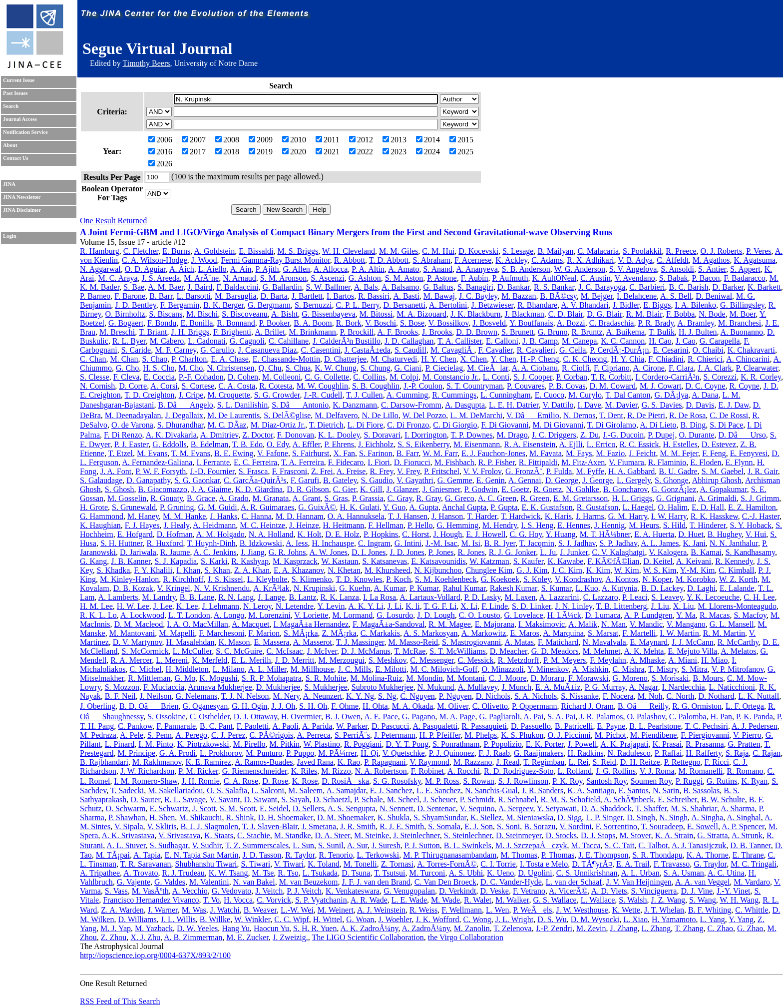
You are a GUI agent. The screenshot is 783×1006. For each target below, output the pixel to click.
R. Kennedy (734, 561)
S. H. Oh (313, 706)
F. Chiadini (666, 359)
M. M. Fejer (679, 453)
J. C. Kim (567, 570)
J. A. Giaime (211, 489)
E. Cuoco (550, 395)
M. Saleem (305, 790)
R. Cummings (454, 395)
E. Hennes (573, 525)
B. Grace (201, 498)
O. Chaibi (708, 350)
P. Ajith (267, 269)
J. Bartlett (307, 296)
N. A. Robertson (381, 771)
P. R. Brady (656, 323)
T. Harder (482, 516)
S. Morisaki (670, 678)
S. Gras (336, 498)
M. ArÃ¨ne (201, 278)
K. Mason (234, 642)
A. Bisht (284, 314)
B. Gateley (340, 480)
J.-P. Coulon (422, 386)
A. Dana (705, 395)
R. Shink (240, 817)
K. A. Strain (674, 835)
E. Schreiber (677, 799)
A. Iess (297, 543)
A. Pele (131, 735)
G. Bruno (553, 332)
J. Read (507, 762)
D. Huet (691, 534)
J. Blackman (524, 314)
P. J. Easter (131, 444)
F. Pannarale (176, 726)
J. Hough (447, 534)
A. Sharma (738, 808)
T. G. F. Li (439, 606)
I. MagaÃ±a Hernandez (311, 624)
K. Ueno (500, 873)
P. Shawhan (126, 817)
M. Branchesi (739, 323)
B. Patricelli (574, 726)
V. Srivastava (179, 835)
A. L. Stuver (125, 845)
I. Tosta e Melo (544, 864)
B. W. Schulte (723, 799)
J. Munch (517, 687)
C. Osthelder (210, 716)
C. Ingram (374, 543)
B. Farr (407, 453)
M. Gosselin (126, 498)
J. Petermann (394, 735)
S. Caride (136, 350)
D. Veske (494, 891)
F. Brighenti (232, 332)
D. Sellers (308, 808)
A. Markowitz (483, 633)
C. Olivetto (490, 706)
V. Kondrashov (578, 579)
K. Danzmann (355, 405)
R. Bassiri (374, 296)
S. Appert (745, 269)
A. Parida (317, 726)
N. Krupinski (315, 588)
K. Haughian (100, 525)
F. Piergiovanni (705, 735)
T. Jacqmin (536, 543)
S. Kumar (556, 588)
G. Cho (127, 368)
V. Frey (408, 471)
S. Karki (214, 561)
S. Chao (154, 359)
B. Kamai (706, 552)
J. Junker (574, 552)
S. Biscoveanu (245, 314)
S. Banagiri (475, 287)
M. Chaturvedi (394, 359)
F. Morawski (588, 678)
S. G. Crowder (277, 395)
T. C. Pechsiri (706, 726)
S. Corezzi (720, 377)
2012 (361, 139)
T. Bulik (662, 332)
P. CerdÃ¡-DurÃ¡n (619, 350)
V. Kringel (173, 588)
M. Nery (286, 696)
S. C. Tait (620, 845)
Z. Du (589, 435)
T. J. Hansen (407, 516)
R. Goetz (547, 489)
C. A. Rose (241, 781)
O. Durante (696, 435)
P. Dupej (661, 435)
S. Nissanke (580, 696)
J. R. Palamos (601, 716)
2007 (194, 139)
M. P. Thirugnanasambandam (449, 855)
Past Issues (15, 93)
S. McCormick (145, 651)
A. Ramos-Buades (264, 762)
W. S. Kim (659, 570)
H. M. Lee (96, 606)
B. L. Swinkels (467, 845)
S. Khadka (113, 570)
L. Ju (548, 552)
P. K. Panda (754, 716)
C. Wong (477, 919)
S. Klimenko (312, 579)
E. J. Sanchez (391, 790)
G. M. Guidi (217, 507)
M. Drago (512, 435)
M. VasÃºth (150, 891)
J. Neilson (156, 696)
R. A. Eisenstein (529, 444)
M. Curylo (585, 395)
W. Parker (352, 726)
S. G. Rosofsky (397, 781)
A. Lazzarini (559, 597)
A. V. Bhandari (584, 305)
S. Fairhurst (311, 453)
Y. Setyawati (557, 808)
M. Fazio (610, 453)
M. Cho (190, 368)
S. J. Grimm (760, 498)
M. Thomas (518, 855)
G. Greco (459, 498)
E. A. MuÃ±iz (558, 687)
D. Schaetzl (331, 799)
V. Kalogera (668, 552)
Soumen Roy (651, 781)
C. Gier (344, 489)
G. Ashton (365, 278)
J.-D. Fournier (212, 471)
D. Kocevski (478, 251)
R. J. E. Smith (402, 826)
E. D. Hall (708, 507)
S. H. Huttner (121, 543)
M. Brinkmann (312, 332)
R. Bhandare (537, 305)
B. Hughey (725, 534)
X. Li (468, 606)
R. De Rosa (687, 415)
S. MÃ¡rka (301, 633)
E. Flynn (739, 462)
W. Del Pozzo (424, 415)
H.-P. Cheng (539, 359)
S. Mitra (694, 669)
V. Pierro (747, 735)
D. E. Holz (343, 534)
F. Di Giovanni (504, 425)
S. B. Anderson (526, 269)
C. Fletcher (140, 251)
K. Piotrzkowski (203, 744)
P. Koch (398, 579)
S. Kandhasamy (750, 552)
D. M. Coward (612, 386)
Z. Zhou (114, 937)
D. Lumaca (603, 615)
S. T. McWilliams (457, 651)
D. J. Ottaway (255, 716)
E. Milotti (390, 669)
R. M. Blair (644, 314)
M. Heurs (644, 525)
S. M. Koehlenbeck (446, 579)
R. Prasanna (705, 744)
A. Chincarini (748, 359)
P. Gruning (177, 507)
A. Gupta (423, 507)
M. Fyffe (590, 471)
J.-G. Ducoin (623, 435)
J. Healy (176, 525)
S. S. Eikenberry (423, 444)
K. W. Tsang (228, 873)
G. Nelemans (197, 696)
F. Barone (129, 296)
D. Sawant (261, 799)
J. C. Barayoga (601, 287)
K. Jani (694, 543)
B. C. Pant (216, 726)
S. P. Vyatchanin (321, 900)
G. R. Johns (287, 552)
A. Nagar (643, 687)
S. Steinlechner (468, 835)
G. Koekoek (500, 579)
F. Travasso (672, 864)
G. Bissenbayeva (329, 314)
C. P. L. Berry (358, 305)
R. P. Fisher (496, 462)
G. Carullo (217, 350)
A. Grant (307, 498)
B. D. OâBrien (148, 706)
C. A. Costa (236, 386)
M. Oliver (452, 706)
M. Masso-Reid (413, 642)
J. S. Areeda (161, 278)
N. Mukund (435, 687)
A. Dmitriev (219, 435)
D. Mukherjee (278, 687)
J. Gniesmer (441, 489)
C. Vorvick (274, 900)
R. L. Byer (129, 341)
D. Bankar (513, 287)
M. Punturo (264, 753)
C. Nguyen (417, 696)
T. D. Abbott (389, 260)
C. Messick (476, 660)
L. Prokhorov (221, 753)
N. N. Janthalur (734, 543)
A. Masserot (312, 642)
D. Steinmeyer (519, 835)
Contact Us (15, 158)
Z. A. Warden (122, 910)
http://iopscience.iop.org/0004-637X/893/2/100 (155, 955)
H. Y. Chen (438, 359)
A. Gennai (524, 480)
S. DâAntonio (300, 405)
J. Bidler (626, 305)
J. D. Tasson (262, 855)
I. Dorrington (425, 435)
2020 (294, 151)
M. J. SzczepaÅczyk (531, 845)
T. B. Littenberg (621, 606)
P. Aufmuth (510, 278)
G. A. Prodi (177, 753)
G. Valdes (169, 882)
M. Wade (445, 900)
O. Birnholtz (125, 314)
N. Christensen (230, 368)
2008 (227, 139)
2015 (461, 139)
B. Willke (215, 919)
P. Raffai (668, 753)
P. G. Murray (605, 687)
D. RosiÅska (345, 781)
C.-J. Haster (761, 516)
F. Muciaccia (163, 687)
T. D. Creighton (149, 395)
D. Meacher (508, 651)
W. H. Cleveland (348, 251)
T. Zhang (689, 928)
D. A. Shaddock (606, 808)
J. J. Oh (283, 706)
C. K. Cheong (585, 359)
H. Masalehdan (190, 642)
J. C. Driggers (554, 435)
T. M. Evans (190, 453)
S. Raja (737, 753)
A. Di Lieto (658, 425)
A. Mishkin (590, 669)
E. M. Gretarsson (580, 498)
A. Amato (403, 269)
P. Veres (758, 251)
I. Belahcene (637, 296)
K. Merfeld (209, 660)
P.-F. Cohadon (201, 377)
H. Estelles (680, 444)
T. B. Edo (247, 444)
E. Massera (272, 642)
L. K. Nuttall (758, 696)
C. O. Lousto (479, 615)
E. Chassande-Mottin (286, 359)
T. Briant (153, 332)
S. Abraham (432, 260)
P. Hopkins (381, 534)
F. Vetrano (529, 891)
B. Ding (693, 425)
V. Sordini (575, 826)
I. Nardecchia (683, 687)
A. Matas (519, 642)
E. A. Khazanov (299, 570)
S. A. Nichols (535, 696)
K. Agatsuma (755, 260)
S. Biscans (166, 314)
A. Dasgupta (465, 405)
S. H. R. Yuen (315, 928)
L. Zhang (656, 928)
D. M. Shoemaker (345, 817)
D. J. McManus (366, 651)
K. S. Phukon (522, 735)
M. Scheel (403, 799)
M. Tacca (586, 845)
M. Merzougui (342, 660)
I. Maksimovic (541, 624)
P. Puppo (300, 753)
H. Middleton (187, 669)
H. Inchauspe (333, 543)
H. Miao (714, 660)
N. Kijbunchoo (437, 570)
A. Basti (406, 296)
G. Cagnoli (247, 341)
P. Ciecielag (444, 368)
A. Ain (241, 269)
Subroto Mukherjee (382, 687)
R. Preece (681, 251)
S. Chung (376, 368)
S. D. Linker (531, 606)
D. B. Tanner (750, 845)
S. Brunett (517, 332)
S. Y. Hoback (751, 525)
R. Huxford (165, 543)
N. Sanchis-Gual (491, 790)
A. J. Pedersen (755, 726)
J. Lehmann (220, 606)
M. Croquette (228, 395)
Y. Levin (331, 606)
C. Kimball (736, 570)
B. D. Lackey (662, 588)
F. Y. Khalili (153, 570)
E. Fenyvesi (749, 453)
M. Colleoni (281, 377)
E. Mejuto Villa (692, 651)
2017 (194, 151)
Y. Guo (394, 507)
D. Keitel (658, 561)
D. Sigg (569, 817)
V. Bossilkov (448, 323)
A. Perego (191, 735)
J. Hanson (447, 516)
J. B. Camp (540, 341)
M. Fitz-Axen (583, 462)
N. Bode (712, 314)
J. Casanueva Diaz (267, 350)
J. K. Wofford (437, 919)
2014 (428, 139)
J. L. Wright (514, 919)
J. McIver (322, 651)
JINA (9, 184)
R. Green (534, 498)
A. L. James (660, 543)
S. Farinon (375, 453)
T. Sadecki (127, 790)
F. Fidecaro (346, 462)
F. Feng (714, 453)
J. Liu (660, 606)
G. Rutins (722, 781)
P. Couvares (526, 386)
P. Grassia (368, 498)
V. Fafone (272, 453)
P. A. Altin (368, 269)
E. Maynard (649, 642)
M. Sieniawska (529, 817)
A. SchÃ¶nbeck (629, 799)
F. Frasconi (289, 471)
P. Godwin (481, 489)
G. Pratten (744, 744)
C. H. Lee (759, 597)
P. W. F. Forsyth (160, 471)
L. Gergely (634, 480)
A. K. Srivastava (128, 835)
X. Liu (683, 606)
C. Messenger (431, 660)
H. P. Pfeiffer (440, 735)
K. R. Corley (761, 377)
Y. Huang (561, 534)
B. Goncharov (625, 489)
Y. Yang (741, 919)
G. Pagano (418, 716)
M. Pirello (249, 744)
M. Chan (124, 359)
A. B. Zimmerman (193, 937)
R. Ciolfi (576, 368)
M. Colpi (404, 377)
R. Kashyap (250, 561)
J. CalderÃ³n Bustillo (347, 341)
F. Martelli (639, 633)
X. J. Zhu (145, 937)
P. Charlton (189, 359)
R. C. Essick (639, 444)
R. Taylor (300, 855)
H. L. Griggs (632, 498)
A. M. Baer (165, 287)
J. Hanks (223, 516)
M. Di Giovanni (558, 425)
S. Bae (133, 287)
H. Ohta (375, 706)
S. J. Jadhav (577, 543)
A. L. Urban (640, 873)
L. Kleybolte (267, 579)
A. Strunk (747, 835)
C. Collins (369, 377)
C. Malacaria (598, 251)
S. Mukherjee (326, 687)
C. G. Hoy (525, 534)
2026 (160, 163)
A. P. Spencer (743, 826)
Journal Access (20, 119)
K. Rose (305, 781)
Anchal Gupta (464, 507)
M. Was (194, 910)
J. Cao (686, 341)
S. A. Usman (684, 873)
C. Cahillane (289, 341)
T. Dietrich (326, 425)
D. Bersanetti (404, 305)
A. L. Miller (267, 669)
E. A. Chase (230, 359)
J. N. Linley (574, 606)
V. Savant (224, 799)
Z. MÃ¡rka (339, 633)
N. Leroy (257, 606)
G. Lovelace (523, 615)
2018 (227, 151)
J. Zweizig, (290, 937)
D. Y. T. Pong (407, 744)
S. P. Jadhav (618, 543)
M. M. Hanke (184, 516)
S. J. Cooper (532, 377)
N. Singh (673, 817)
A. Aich (181, 269)
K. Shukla (393, 817)
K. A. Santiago (590, 790)
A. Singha (707, 817)
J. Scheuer (439, 799)
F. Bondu (161, 323)
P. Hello (420, 525)
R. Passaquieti (484, 726)
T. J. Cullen (364, 395)
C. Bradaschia (611, 323)
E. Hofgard (135, 534)
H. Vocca (238, 900)
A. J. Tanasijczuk (699, 845)
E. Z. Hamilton (752, 507)
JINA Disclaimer (22, 210)
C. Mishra (629, 669)
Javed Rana (315, 762)
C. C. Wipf (291, 919)
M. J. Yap (115, 928)
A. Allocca (331, 269)
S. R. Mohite (326, 678)
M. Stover (635, 835)
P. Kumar (424, 588)
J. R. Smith (358, 826)
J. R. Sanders (543, 790)
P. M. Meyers (564, 660)
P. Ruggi (689, 781)
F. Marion (264, 633)
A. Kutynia (619, 588)
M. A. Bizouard (422, 314)
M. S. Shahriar (694, 808)
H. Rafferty (704, 753)
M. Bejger (597, 296)
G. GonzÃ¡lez (674, 489)
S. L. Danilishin (242, 405)
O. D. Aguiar (145, 269)
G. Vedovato (232, 891)
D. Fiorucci (412, 462)
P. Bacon (706, 278)
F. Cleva (126, 377)
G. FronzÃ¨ (523, 471)
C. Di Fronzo (408, 425)
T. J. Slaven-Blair (270, 826)
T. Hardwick (521, 516)
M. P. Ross (442, 781)
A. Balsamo (400, 287)
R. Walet (477, 900)
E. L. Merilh (251, 660)
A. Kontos (621, 579)
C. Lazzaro (600, 597)
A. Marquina (563, 633)
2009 (261, 139)
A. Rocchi (463, 771)
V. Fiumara (626, 462)
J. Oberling (97, 706)
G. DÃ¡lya (672, 395)
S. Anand (437, 269)
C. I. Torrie (498, 864)
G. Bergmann (269, 305)
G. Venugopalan (409, 891)
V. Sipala (128, 826)
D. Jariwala (138, 552)
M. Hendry (499, 525)
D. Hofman (175, 534)
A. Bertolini (448, 305)
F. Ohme (345, 706)
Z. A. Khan (252, 570)
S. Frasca (253, 471)
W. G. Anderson (579, 269)
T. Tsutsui (389, 873)
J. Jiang (253, 552)
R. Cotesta (276, 386)
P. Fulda (559, 471)
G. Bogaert (125, 323)
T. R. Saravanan (145, 864)
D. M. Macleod (138, 624)
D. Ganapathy (148, 480)
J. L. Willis (178, 919)
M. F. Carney (175, 350)
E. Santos (633, 790)
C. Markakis (380, 633)
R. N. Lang (236, 597)
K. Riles (304, 771)
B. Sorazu (539, 826)
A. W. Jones (329, 552)
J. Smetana (319, 826)
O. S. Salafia (227, 790)
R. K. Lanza (340, 597)
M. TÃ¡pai (113, 855)
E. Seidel (274, 808)
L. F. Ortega (745, 706)
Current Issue (18, 80)
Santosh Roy (606, 781)
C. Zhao (720, 928)
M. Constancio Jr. (450, 377)
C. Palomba (688, 716)
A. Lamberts (118, 597)
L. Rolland (575, 771)
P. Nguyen (455, 696)
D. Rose (275, 781)
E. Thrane (748, 855)
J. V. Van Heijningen (639, 882)
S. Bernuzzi (313, 305)
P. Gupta (503, 507)
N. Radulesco (628, 753)
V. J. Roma (657, 771)
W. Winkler (252, 919)
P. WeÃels (532, 910)
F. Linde (494, 606)
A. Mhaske (647, 660)
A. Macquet (251, 624)
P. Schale (368, 799)
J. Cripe (191, 395)
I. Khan (188, 570)
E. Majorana (494, 624)
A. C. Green (497, 498)
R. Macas (715, 615)
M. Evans (152, 453)
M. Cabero (167, 341)
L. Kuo (586, 588)
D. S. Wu (552, 919)
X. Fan (345, 453)
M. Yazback (154, 928)
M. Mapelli (177, 633)
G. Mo (185, 678)
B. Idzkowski (261, 543)
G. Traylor (710, 864)
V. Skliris (161, 826)
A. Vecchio (190, 891)
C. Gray (400, 498)
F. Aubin (474, 278)
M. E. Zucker (247, 937)
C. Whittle (751, 910)
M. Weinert (336, 910)
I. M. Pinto (155, 744)
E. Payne (611, 726)
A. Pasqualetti (435, 726)
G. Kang (93, 561)
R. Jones (470, 552)
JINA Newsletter (21, 197)
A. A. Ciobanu (535, 368)
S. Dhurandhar (180, 425)
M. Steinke (371, 835)
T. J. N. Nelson (245, 696)
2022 (361, 151)
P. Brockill (357, 332)
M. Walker (512, 900)
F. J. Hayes (142, 525)
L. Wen (497, 910)
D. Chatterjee (345, 359)
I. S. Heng (537, 525)
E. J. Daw (733, 405)
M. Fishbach (454, 462)
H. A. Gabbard (631, 471)
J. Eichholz (375, 444)
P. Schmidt (477, 799)
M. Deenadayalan (133, 415)
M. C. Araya (117, 278)
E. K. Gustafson (547, 507)
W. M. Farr (439, 453)
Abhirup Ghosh (717, 480)
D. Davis (700, 405)
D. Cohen (243, 377)
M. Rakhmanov (157, 762)
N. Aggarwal (100, 269)
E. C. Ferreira (255, 462)
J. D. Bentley (135, 305)
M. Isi (470, 543)
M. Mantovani (132, 633)
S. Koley (537, 579)
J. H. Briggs (190, 332)
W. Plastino (322, 744)
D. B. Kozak (133, 588)
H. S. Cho (158, 368)
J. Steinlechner (416, 835)
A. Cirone (649, 368)
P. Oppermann (534, 706)
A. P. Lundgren (648, 615)
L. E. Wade (409, 900)
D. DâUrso (742, 435)
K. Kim (598, 570)
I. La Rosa (379, 597)
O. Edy (278, 444)
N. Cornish (97, 386)
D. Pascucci (390, 726)
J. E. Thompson (603, 855)
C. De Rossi (729, 415)
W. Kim (626, 570)
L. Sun (303, 845)
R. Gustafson (598, 507)
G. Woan (360, 919)
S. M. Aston (404, 278)
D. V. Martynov (137, 642)
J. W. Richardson (147, 771)
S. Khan (217, 570)
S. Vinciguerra (654, 891)
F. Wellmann (461, 910)
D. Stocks (561, 835)
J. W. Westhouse (582, 910)
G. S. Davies (662, 405)
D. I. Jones (369, 552)
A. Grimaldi (717, 498)
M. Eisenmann (476, 444)
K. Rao (349, 762)
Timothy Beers (146, 63)
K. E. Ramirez (208, 762)
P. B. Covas (567, 386)
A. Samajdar (346, 790)
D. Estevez (719, 444)
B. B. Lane (197, 597)
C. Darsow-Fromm (411, 405)
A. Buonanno (742, 332)
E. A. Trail (633, 864)
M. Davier (621, 405)
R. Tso (288, 873)
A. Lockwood (142, 615)
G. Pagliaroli (499, 716)
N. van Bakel (254, 882)
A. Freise (351, 471)
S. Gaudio (376, 480)
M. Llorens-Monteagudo (737, 606)
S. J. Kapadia (176, 561)
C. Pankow (135, 726)
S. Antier (712, 269)
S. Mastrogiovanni (471, 642)
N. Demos (579, 415)
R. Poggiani (363, 744)
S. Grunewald (134, 507)
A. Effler (307, 444)
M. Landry (158, 597)
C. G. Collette (327, 377)
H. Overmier (301, 716)
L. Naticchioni (732, 687)
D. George (561, 480)
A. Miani (682, 660)
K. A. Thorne (708, 855)
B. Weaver (260, 910)
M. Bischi (202, 314)
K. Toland (323, 864)
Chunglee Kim (489, 570)
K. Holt (310, 534)
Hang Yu (236, 928)
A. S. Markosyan (430, 633)
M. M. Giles (398, 251)
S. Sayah (295, 799)
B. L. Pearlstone (655, 726)
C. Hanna (256, 516)
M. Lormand (352, 615)
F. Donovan (295, 435)
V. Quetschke (404, 753)
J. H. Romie (200, 781)
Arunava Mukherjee (220, 687)
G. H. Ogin (249, 706)
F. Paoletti (253, 726)
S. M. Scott (238, 808)
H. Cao (660, 341)
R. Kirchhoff (183, 579)
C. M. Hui (438, 251)
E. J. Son (478, 826)
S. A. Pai (561, 716)
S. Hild (674, 525)
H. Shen (162, 817)
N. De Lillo (380, 415)
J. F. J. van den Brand (376, 882)
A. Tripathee (100, 873)
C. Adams (547, 260)
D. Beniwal (714, 296)
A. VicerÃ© (568, 891)
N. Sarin (666, 790)
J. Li (394, 606)
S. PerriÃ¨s (352, 735)
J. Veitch (269, 891)
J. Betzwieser (492, 305)
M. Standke (292, 835)
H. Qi (370, 753)
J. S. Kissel (225, 579)
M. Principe (137, 753)
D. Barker (728, 287)
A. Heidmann (214, 525)
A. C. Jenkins (215, 552)
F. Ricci (717, 762)
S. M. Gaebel (723, 471)
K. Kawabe (565, 561)
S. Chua (298, 368)
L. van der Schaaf (574, 882)
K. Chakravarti (751, 350)
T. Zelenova (513, 928)
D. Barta (274, 296)
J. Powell (582, 744)
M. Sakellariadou (175, 790)
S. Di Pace (726, 425)
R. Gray (428, 498)
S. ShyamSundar (439, 817)
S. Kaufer (528, 561)
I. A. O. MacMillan (197, 624)
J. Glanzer (402, 489)
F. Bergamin (179, 305)
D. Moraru (548, 678)
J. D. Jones (407, 552)
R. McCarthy (738, 642)
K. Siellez (486, 817)
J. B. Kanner (130, 561)
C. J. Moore (508, 678)
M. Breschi (117, 332)
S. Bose (412, 323)
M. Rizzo (336, 771)
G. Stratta (712, 835)
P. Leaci (635, 597)
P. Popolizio (502, 744)
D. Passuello (531, 726)
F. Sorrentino (616, 826)
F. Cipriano (612, 368)
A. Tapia (147, 855)
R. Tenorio (336, 855)
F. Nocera (618, 696)
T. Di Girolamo (611, 425)
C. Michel (146, 669)
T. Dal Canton (628, 395)
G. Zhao (750, 928)
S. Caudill (410, 350)
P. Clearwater (757, 368)
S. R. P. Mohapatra (272, 678)
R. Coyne (744, 386)
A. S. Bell (676, 296)
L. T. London (189, 615)
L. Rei (579, 762)
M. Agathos (711, 260)
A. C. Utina (726, 873)
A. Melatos (738, 651)
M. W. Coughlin (322, 386)
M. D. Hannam (300, 516)
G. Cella (572, 350)
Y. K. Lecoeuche (713, 597)
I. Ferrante (213, 462)
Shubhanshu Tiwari (206, 864)
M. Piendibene (653, 735)
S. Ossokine (166, 716)
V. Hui (756, 534)
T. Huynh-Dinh (211, 543)
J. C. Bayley (478, 296)
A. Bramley (695, 323)
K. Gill (371, 489)
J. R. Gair (763, 471)
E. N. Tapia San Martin (202, 855)
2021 (328, 151)
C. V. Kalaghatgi (618, 552)
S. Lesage (517, 251)
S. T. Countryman (474, 386)
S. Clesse (94, 377)
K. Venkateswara (353, 891)
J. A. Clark (715, 368)
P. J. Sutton (422, 845)
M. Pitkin (285, 744)
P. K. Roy (567, 781)
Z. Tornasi (397, 864)
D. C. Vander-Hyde (511, 882)
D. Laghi (701, 588)
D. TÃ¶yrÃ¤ (592, 864)
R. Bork (349, 323)
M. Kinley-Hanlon (129, 579)
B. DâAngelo (185, 405)
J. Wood (204, 260)
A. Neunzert (322, 696)
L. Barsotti (194, 296)
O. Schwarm (126, 808)
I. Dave (589, 405)
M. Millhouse (312, 669)
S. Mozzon (122, 687)
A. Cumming (407, 395)
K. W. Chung (336, 368)
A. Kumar (389, 588)
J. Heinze (304, 525)
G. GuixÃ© (317, 507)
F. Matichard (558, 642)
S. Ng (387, 696)
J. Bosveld (489, 323)
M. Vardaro (752, 882)
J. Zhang (624, 928)
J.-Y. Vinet (733, 891)
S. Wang (702, 900)
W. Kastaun (339, 561)
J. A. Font (115, 471)
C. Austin (595, 278)
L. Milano (229, 669)
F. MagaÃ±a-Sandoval (388, 624)
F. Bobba (680, 314)
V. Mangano (686, 624)
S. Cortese (198, 386)
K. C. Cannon (623, 341)
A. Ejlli (571, 444)
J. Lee (162, 606)
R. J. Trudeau (183, 873)
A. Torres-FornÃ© (446, 864)
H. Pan (721, 716)
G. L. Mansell (732, 624)
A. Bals (366, 287)
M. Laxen (519, 597)
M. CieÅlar (487, 368)
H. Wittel (328, 919)
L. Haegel (638, 507)
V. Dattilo (558, 405)
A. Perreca (314, 735)
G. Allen (296, 269)
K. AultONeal (554, 278)
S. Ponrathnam (455, 744)
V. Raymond (429, 762)
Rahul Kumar (464, 588)
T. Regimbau (543, 762)
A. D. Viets (609, 891)
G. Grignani (675, 498)
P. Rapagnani (385, 762)
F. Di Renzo (123, 435)
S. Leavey (667, 597)
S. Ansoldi (677, 269)
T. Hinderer (708, 525)
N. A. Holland (271, 534)
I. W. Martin (679, 633)
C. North (680, 696)
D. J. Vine (697, 891)
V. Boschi (380, 323)
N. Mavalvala (604, 642)
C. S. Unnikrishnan (587, 873)
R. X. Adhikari (590, 260)
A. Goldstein (214, 251)
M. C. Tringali (754, 864)
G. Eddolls (169, 444)
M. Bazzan (518, 296)
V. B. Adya (635, 260)
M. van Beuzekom (308, 882)
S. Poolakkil (642, 251)
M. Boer (743, 314)
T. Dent (611, 415)
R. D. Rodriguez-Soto (519, 771)
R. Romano (745, 771)
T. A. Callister (459, 341)
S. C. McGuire (239, 651)
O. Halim (673, 507)
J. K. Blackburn (475, 314)
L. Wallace (598, 900)
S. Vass (116, 891)
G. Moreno (630, 678)
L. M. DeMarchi (476, 415)
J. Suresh (386, 845)
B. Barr (160, 296)
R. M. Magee (449, 624)
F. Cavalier (495, 350)
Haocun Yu (271, 928)
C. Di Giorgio (455, 425)
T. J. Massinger (360, 642)
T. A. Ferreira (302, 462)
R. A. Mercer (131, 660)
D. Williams (137, 919)
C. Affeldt (673, 260)
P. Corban (571, 377)
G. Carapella (720, 341)
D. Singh (641, 817)
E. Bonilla (196, 323)
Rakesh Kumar (513, 588)
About (10, 145)
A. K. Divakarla (171, 435)
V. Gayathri (414, 480)
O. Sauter (145, 799)
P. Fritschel (441, 471)
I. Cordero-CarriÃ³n (667, 377)
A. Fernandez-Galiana (157, 462)
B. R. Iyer (499, 543)
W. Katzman (489, 561)
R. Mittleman (149, 678)
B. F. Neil (120, 696)
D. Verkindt (457, 891)
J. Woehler (394, 919)
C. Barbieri (647, 287)
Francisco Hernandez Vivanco (151, 900)
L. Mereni (172, 660)
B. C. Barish (688, 287)
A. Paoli (285, 726)
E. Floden (705, 462)
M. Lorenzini (269, 615)
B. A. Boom (313, 323)
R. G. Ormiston (697, 706)
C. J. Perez (228, 735)
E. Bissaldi (256, 251)
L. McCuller (192, 651)
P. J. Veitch (304, 891)
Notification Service (25, 132)
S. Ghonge (672, 480)
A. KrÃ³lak (271, 588)
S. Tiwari (256, 864)
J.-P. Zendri (554, 928)
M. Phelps (480, 735)
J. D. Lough (436, 615)
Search (10, 106)
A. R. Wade (369, 900)
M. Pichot (610, 735)
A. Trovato (140, 873)
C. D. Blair (565, 314)
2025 (461, 151)
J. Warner (163, 910)
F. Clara (681, 368)
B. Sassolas (701, 790)
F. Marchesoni (221, 633)
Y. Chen (503, 359)
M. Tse (263, 873)
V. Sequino (477, 808)
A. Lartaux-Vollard (429, 597)
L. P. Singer (604, 817)
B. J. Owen (343, 716)
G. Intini (407, 543)
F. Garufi (305, 480)
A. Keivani (693, 561)
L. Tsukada (320, 873)
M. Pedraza (98, 735)
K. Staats (218, 835)
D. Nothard (716, 696)
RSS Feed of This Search (120, 1001)
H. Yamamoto (674, 919)
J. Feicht (642, 453)
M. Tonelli (360, 864)
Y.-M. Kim (697, 570)
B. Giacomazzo (162, 489)
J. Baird (200, 287)
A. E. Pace (381, 716)
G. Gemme (454, 480)
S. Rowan (478, 781)
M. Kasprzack (295, 561)
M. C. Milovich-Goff (444, 669)
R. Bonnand (236, 323)
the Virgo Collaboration (465, 937)
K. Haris (558, 516)
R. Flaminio (667, 462)
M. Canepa (579, 341)
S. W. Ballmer (328, 287)
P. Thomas (557, 855)
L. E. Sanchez (438, 790)
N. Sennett (396, 808)
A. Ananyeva (477, 269)
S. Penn (159, 735)
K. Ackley (511, 260)
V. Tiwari (289, 864)
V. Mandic (646, 624)
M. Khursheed (387, 570)
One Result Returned (113, 220)
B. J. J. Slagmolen (210, 826)
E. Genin (490, 480)
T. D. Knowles (359, 579)
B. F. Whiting (709, 910)
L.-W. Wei (297, 910)
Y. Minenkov (547, 669)
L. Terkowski (378, 855)
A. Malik (582, 624)
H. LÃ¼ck (564, 615)
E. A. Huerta (654, 534)
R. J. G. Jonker (512, 552)
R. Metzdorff (518, 660)
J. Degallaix (184, 415)
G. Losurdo (395, 615)
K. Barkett (764, 287)
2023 (394, 151)
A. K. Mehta (644, 651)
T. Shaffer (651, 808)
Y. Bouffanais (531, 323)
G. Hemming (458, 525)
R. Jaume (175, 552)
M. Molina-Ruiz (376, 678)
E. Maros (524, 633)
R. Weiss (423, 910)
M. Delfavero (336, 415)
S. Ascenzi (328, 278)
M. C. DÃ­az (226, 425)
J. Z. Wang (668, 900)
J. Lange (271, 597)
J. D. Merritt (294, 660)
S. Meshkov (387, 660)
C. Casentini (321, 350)
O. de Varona (132, 425)
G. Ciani (407, 368)
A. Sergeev (515, 808)
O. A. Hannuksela (356, 516)
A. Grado (234, 498)
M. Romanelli (701, 771)
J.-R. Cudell (323, 395)
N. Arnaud (239, 278)
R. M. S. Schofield (570, 799)
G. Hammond (101, 516)
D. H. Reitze (640, 762)
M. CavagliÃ (452, 350)
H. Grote (94, 507)
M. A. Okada (412, 706)
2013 (394, 139)
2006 (160, 139)
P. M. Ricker (198, 771)
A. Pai (533, 716)
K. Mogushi (218, 678)
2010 (294, 139)
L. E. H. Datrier (514, 405)
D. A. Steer (332, 835)
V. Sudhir (207, 845)
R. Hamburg (99, 251)
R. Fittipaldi (538, 462)
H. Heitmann (344, 525)
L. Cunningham (505, 395)
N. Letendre (295, 606)
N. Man (613, 624)
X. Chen (473, 359)
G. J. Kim (531, 570)
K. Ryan (754, 781)
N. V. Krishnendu (222, 588)
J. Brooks (437, 332)
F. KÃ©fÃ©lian (613, 561)
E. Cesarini (671, 350)
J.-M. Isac (441, 543)
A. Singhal (744, 817)
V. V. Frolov (482, 471)
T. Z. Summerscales (257, 845)
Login (9, 236)
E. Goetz (515, 489)
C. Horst (415, 534)
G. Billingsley (742, 305)
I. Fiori (379, 462)
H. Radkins (585, 753)
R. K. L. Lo (98, 615)
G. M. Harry (627, 516)
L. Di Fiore (366, 425)
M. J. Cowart (661, 386)
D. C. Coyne (705, 386)
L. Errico (601, 444)
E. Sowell (702, 826)
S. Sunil (331, 845)
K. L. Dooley (339, 435)
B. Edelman (210, 444)
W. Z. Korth (738, 579)
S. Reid (604, 762)
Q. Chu (269, 368)
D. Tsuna (356, 873)
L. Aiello (212, 269)
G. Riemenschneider (254, 771)
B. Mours (708, 678)
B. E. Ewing (233, 453)
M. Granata (271, 498)
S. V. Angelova (633, 269)
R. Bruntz (586, 332)
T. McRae (409, 651)
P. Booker (274, 323)
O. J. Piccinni (569, 735)
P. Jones (441, 552)
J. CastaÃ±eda (368, 350)
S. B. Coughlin (375, 386)
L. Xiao (635, 919)
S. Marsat (603, 633)
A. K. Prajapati (624, 744)
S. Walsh (633, 900)
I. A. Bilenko (695, 305)
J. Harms (590, 516)
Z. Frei (322, 471)
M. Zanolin (472, 928)
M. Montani (466, 678)
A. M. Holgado (220, 534)
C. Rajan (767, 753)
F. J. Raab (494, 753)
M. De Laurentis (233, 415)
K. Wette (626, 910)
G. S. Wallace (554, 900)
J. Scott (204, 808)
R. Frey (381, 471)
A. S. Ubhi (466, 873)
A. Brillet (270, 332)
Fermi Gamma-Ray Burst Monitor (275, 260)
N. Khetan (344, 570)
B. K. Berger (223, 305)
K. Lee (187, 606)
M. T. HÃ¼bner (605, 534)
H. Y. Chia (628, 359)
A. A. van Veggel (702, 882)
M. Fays (579, 453)
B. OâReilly (643, 706)
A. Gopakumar (723, 489)
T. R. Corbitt (611, 377)
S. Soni (508, 826)
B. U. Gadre (678, 471)
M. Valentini (209, 882)
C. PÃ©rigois (272, 735)
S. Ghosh (119, 489)
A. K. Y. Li (366, 606)
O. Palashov (646, 716)
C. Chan (93, 359)
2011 (327, 139)
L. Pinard (120, 744)
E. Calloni (502, 341)
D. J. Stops (598, 835)
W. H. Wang (739, 900)
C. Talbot (653, 845)
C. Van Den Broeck (445, 882)
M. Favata (545, 453)
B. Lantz (302, 597)
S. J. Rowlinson (523, 781)
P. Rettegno (682, 762)
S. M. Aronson (283, 278)
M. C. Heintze (262, 525)
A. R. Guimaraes (268, 507)
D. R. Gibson (308, 489)
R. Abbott (349, 260)
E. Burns (176, 251)
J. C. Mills (355, 669)
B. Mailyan (555, 251)
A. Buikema (625, 332)
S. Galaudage (101, 480)
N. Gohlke (582, 489)
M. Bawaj (439, 296)
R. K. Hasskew (714, 516)
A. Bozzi (571, 323)
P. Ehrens (339, 444)
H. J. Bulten (698, 332)
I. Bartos (340, 296)
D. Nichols (493, 696)
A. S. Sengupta (352, 808)
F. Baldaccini (237, 287)
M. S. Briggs (298, 251)
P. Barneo (95, 296)
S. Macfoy (750, 615)
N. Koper (657, 579)
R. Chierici (705, 359)
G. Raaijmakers (539, 753)
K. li (412, 606)
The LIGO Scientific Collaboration (367, 937)
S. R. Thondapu (657, 855)
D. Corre (133, 386)
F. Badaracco (745, 278)
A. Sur (357, 845)
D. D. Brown (476, 332)
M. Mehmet (602, 651)
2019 (261, 151)
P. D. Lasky (482, 597)
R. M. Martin (724, 633)
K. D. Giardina (259, 489)
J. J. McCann (693, 642)
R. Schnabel (517, 799)
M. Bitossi (376, 314)
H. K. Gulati (360, 507)
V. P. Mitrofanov (738, 669)
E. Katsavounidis (438, 561)
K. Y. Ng (360, 696)
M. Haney (143, 516)
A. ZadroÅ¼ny (426, 928)
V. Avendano (635, 278)
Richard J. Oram (587, 706)
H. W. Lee (133, 606)
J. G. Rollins (616, 771)
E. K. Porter (545, 744)
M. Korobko (695, 579)
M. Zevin (591, 928)
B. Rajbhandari (104, 762)
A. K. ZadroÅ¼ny (369, 928)
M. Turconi (427, 873)
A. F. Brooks (398, 332)
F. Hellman (385, 525)
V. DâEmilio (532, 415)
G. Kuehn (354, 588)
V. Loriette (311, 615)
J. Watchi (225, 910)
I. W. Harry (669, 516)
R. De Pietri (646, 415)
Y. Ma (686, 615)
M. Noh (650, 696)
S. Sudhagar (169, 845)
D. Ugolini (535, 873)
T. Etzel (120, 453)
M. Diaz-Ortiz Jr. (278, 425)
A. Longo (229, 615)
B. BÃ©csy (558, 296)
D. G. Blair (604, 314)
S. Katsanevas (385, 561)
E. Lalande (737, 588)
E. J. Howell (485, 534)
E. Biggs (657, 305)
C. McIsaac (285, 651)
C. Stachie (253, 835)
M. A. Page (457, 716)
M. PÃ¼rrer (337, 753)
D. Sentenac (436, 808)
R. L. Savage (185, 799)
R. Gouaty (166, 498)
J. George (597, 480)
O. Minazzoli (502, 669)
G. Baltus (438, 287)
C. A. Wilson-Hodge (154, 260)
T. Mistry (662, 669)
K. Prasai (667, 744)
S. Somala (444, 826)
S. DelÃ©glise (287, 415)
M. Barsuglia (236, 296)
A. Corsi (163, 386)
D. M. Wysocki (595, 919)
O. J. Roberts (722, 251)
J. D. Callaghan (409, 341)
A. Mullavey (478, 687)
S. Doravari (382, 435)
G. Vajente (133, 882)
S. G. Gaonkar (197, 480)
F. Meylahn (608, 660)
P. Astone (442, 278)
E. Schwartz (169, 808)
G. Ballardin (282, 287)
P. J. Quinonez (452, 753)
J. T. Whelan (664, 910)
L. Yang (712, 919)
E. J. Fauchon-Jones (493, 453)
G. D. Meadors (555, 651)
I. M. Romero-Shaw (145, 781)
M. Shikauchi (200, 817)
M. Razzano (472, 762)
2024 (428, 151)
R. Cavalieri (536, 350)
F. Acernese (472, 260)
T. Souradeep (662, 826)
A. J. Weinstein (381, 910)
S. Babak (673, 278)
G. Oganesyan (205, 706)
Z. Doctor (257, 435)
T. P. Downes (471, 435)
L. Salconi (267, 790)
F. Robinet (427, 771)
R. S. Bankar (554, 287)
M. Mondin (424, 678)
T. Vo (211, 900)
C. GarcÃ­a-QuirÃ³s (255, 480)
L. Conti (496, 377)
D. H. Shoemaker (285, 817)
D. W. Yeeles (197, 928)
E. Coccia (159, 377)
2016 (160, 151)
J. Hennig (609, 525)
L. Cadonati (207, 341)
